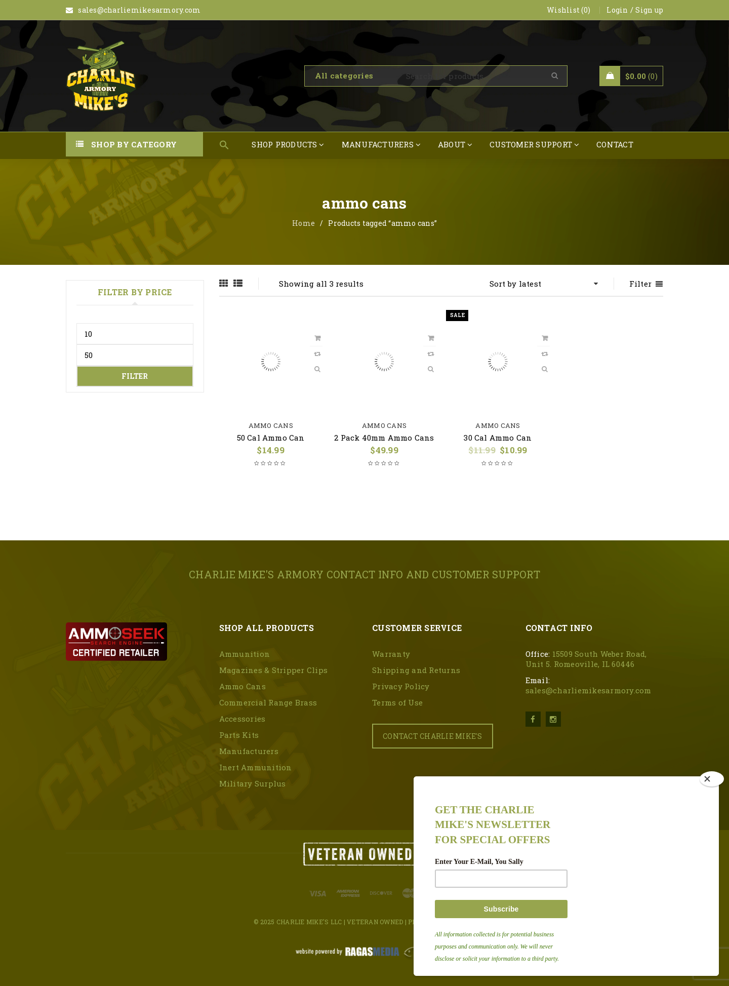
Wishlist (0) (568, 10)
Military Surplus (252, 783)
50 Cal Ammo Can (271, 437)
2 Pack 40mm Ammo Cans (384, 437)
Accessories (242, 719)
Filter (135, 376)
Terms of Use (397, 702)
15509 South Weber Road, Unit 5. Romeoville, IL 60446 (586, 659)
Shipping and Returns (416, 670)
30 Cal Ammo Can (498, 437)
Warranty (391, 654)
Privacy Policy (401, 686)
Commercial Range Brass (268, 702)
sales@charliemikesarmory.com (588, 690)
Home (303, 223)
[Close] (712, 778)
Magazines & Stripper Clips (273, 670)
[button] (224, 145)
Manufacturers (248, 751)
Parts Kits (239, 735)
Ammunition (244, 654)
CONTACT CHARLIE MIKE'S (432, 736)
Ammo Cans (271, 425)
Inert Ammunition (255, 767)
